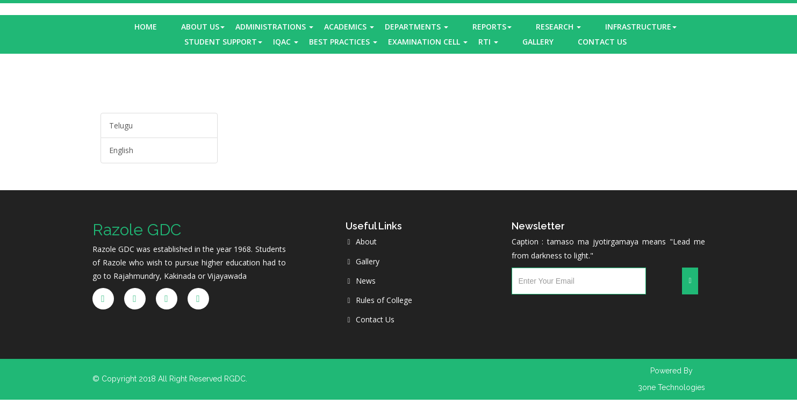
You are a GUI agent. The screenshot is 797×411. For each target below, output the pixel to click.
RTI (488, 42)
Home (145, 26)
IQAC (285, 42)
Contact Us (602, 42)
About (362, 241)
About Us (203, 26)
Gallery (538, 42)
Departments (416, 26)
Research (558, 26)
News (362, 281)
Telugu (121, 125)
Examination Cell (428, 42)
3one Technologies (671, 387)
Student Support (223, 42)
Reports (492, 26)
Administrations (274, 26)
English (121, 150)
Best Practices (343, 42)
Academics (349, 26)
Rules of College (380, 300)
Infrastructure (641, 26)
